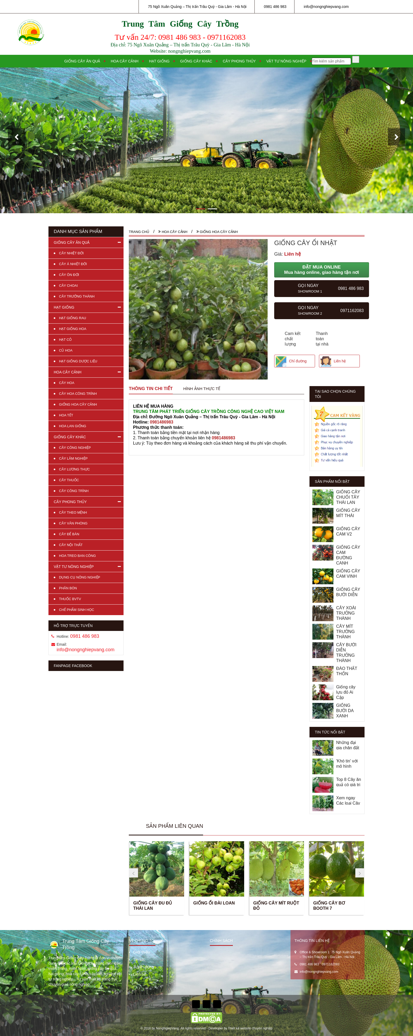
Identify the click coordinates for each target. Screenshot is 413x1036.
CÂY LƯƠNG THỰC (74, 469)
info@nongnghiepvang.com (326, 6)
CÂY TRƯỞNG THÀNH (77, 296)
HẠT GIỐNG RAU (72, 318)
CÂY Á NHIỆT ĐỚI (73, 264)
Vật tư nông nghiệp (286, 61)
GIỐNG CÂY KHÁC (70, 437)
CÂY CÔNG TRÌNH (73, 491)
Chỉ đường (298, 361)
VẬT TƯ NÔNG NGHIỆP (74, 567)
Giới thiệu (141, 952)
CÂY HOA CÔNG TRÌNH (78, 394)
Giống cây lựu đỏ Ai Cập (345, 692)
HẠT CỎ (65, 340)
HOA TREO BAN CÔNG (77, 556)
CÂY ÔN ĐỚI (69, 275)
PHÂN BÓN (68, 588)
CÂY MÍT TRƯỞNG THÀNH (345, 631)
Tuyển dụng (143, 967)
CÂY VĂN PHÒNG (73, 523)
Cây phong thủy (239, 61)
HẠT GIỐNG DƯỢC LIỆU (78, 361)
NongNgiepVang (167, 1028)
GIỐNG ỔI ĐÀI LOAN (214, 903)
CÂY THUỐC (69, 480)
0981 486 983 (275, 6)
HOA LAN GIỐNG (72, 426)
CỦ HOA (65, 350)
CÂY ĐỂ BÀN (69, 534)
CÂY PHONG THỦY (70, 502)
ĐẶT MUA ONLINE (321, 270)
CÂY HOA (66, 383)
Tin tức (139, 959)
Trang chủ (139, 232)
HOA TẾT (66, 415)
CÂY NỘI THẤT (71, 545)
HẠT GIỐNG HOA (72, 329)
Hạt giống (159, 61)
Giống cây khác (196, 61)
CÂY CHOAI (68, 286)
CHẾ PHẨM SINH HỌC (76, 610)
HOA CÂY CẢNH (67, 372)
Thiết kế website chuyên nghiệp (250, 1028)
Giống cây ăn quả (82, 61)
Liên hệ (340, 361)
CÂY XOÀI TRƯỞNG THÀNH (346, 613)
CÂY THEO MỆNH (73, 512)
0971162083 (331, 964)
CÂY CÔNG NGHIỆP (75, 448)
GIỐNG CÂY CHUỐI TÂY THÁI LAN (348, 497)
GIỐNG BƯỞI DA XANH (344, 710)
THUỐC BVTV (70, 599)
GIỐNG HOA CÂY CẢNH (78, 404)
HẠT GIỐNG (64, 307)
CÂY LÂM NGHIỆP (73, 458)
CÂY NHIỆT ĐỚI (71, 253)
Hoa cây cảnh (124, 61)
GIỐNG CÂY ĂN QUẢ (72, 242)
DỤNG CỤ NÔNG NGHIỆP (79, 577)
